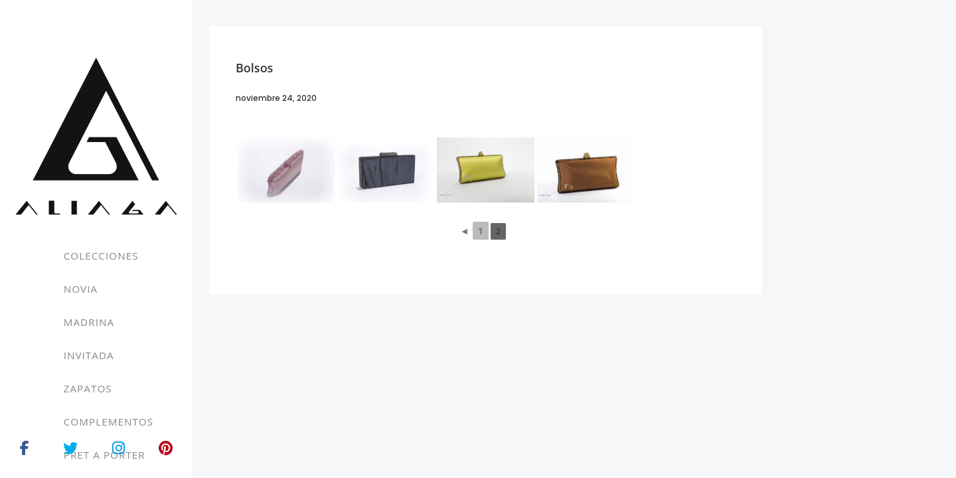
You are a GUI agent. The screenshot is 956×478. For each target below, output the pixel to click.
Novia (81, 288)
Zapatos (88, 388)
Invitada (89, 355)
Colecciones (101, 255)
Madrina (89, 322)
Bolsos (254, 68)
